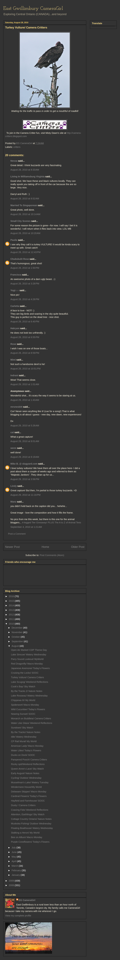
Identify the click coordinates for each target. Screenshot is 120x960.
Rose (13, 344)
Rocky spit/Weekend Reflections (28, 764)
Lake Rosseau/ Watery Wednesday (29, 695)
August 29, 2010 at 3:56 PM (24, 479)
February (17, 870)
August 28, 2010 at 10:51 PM (25, 368)
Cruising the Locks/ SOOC (25, 673)
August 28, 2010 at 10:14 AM (25, 214)
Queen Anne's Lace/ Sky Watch (27, 768)
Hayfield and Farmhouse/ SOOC (28, 800)
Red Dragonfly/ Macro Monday (27, 663)
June (14, 852)
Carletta (14, 306)
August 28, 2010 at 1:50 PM (24, 268)
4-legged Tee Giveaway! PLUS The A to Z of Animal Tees (51, 522)
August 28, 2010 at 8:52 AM (24, 198)
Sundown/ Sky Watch (22, 727)
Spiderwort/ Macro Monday (25, 704)
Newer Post (12, 546)
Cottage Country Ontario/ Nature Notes (31, 819)
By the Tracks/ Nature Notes (25, 732)
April (14, 861)
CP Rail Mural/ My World (24, 741)
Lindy (13, 486)
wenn (13, 448)
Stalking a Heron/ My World (25, 832)
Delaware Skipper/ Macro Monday (28, 791)
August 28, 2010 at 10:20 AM (25, 233)
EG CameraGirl (27, 900)
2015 (12, 601)
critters (16, 147)
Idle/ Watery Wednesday (23, 736)
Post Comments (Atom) (52, 555)
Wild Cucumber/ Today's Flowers (28, 709)
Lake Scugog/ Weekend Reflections (29, 682)
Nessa (13, 161)
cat (12, 432)
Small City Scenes (20, 221)
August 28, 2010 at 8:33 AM (24, 169)
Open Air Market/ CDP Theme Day (29, 650)
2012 (12, 614)
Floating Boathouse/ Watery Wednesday (32, 828)
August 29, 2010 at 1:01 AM (24, 384)
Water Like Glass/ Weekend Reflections (31, 723)
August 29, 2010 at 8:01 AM (24, 441)
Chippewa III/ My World (23, 700)
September (18, 641)
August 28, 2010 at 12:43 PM (25, 252)
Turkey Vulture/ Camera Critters (27, 677)
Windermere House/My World (26, 787)
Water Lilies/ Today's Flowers (26, 750)
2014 (12, 605)
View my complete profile (18, 915)
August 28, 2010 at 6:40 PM (24, 321)
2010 (12, 623)
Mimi (13, 359)
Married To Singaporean (23, 205)
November (17, 632)
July (14, 847)
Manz (13, 501)
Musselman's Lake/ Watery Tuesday (30, 782)
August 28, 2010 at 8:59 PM (24, 353)
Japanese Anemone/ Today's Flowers (30, 668)
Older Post (77, 546)
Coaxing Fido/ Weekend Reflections (29, 810)
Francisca (15, 274)
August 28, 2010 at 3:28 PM (24, 283)
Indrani (14, 375)
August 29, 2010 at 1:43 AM (24, 400)
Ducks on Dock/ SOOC (23, 755)
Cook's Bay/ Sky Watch (23, 686)
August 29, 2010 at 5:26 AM (24, 425)
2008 (12, 885)
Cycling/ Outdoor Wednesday (26, 778)
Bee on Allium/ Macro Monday (26, 837)
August (16, 646)
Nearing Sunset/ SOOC (23, 714)
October (16, 637)
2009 (12, 880)
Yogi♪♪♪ (14, 290)
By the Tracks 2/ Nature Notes (26, 691)
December (17, 627)
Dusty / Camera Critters (23, 805)
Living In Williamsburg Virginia (27, 176)
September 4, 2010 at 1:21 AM (26, 527)
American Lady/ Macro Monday (27, 746)
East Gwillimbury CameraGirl (33, 8)
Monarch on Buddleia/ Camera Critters (31, 718)
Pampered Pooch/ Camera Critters (29, 759)
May (14, 856)
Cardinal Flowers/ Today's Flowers (29, 796)
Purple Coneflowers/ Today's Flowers (30, 842)
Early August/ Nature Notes (25, 773)
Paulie (13, 240)
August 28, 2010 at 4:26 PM (24, 299)
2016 (12, 596)
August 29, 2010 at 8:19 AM (24, 457)
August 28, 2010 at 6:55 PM (24, 337)
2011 (12, 619)
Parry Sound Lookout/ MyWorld (27, 659)
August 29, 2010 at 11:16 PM (25, 495)
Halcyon (15, 328)
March (15, 866)
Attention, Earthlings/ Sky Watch (27, 814)
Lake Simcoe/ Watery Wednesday (28, 654)
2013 (12, 610)
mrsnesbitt (16, 407)
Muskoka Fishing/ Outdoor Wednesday (31, 823)
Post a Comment (17, 533)
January (16, 875)
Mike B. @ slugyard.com (24, 463)
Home (45, 546)
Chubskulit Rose (19, 259)
